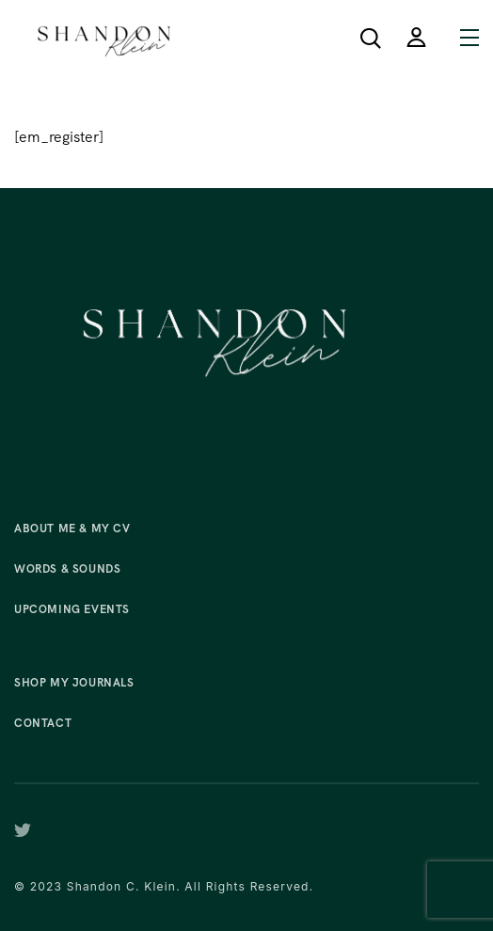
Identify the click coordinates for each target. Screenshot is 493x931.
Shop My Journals (74, 682)
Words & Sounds (67, 568)
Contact (43, 723)
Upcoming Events (72, 609)
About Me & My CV (72, 528)
